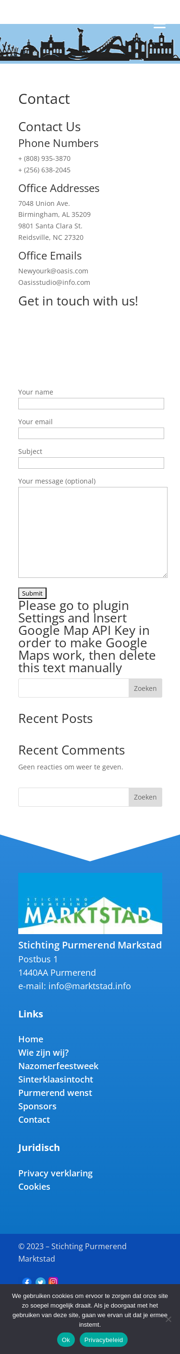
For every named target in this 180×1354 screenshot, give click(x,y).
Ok (66, 1339)
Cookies (34, 1186)
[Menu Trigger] (159, 18)
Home (30, 1039)
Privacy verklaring (55, 1173)
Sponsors (37, 1106)
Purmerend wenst (55, 1092)
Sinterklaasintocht (55, 1079)
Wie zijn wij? (43, 1052)
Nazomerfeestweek (58, 1066)
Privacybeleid (103, 1339)
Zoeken (145, 688)
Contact (34, 1119)
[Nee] (168, 1319)
